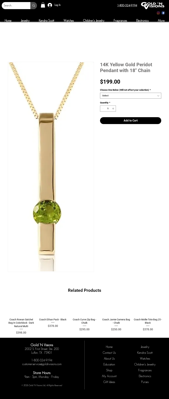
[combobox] (130, 96)
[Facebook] (163, 13)
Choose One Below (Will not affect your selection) (125, 90)
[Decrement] (103, 108)
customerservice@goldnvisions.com (42, 364)
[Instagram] (158, 13)
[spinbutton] (108, 108)
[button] (43, 5)
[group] (84, 317)
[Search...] (13, 5)
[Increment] (113, 108)
